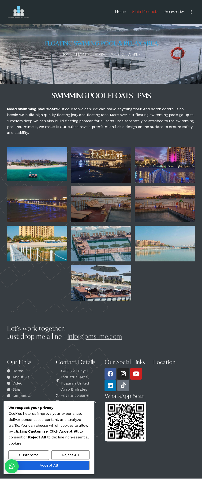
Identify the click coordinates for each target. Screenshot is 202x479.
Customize (28, 455)
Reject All (70, 455)
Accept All (49, 465)
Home (66, 54)
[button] (12, 466)
